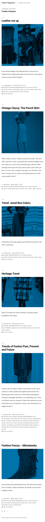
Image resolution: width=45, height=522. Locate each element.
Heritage (25, 328)
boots (4, 502)
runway (11, 91)
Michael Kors (5, 91)
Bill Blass (9, 328)
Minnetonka (5, 505)
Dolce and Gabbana (24, 420)
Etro (12, 423)
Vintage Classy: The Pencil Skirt (20, 108)
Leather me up (10, 20)
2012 (4, 328)
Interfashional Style (18, 89)
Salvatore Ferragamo (28, 427)
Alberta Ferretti (7, 257)
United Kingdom (37, 418)
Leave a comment (8, 93)
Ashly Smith (6, 184)
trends (21, 91)
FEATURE (11, 87)
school (35, 328)
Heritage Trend (10, 273)
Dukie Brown (36, 420)
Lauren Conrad (32, 502)
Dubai (10, 416)
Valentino (26, 91)
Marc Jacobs (34, 257)
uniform (4, 330)
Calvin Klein (15, 420)
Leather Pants (37, 89)
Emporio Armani (6, 423)
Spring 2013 (16, 91)
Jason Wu (26, 89)
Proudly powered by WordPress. (19, 517)
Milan (15, 418)
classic (18, 328)
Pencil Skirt (21, 188)
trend (38, 328)
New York (19, 418)
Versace (4, 429)
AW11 (19, 257)
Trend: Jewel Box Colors (16, 203)
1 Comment (38, 188)
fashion (11, 89)
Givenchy (20, 423)
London (12, 418)
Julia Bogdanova (7, 85)
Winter (8, 330)
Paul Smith (15, 427)
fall (22, 328)
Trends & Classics (33, 87)
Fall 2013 (5, 89)
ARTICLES (6, 87)
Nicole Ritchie (17, 505)
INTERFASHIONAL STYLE (21, 87)
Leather (31, 89)
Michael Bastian (26, 425)
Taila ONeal (6, 498)
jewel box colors (26, 257)
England (15, 416)
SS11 (35, 427)
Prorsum (30, 328)
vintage (30, 188)
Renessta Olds (7, 253)
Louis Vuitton (17, 425)
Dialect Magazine (8, 3)
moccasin (10, 505)
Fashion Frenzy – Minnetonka (19, 445)
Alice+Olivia (15, 257)
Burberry (14, 328)
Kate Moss (24, 502)
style (26, 188)
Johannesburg (5, 418)
